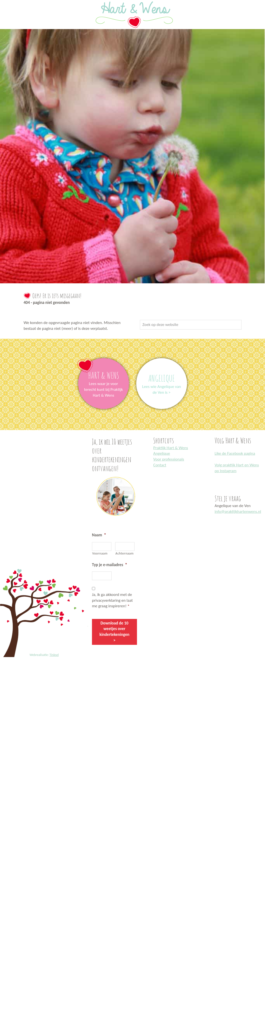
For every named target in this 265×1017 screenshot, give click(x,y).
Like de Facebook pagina (235, 453)
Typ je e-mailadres (109, 564)
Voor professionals (168, 459)
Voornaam (100, 553)
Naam (99, 535)
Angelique (161, 453)
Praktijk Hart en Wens (5, 0)
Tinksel (54, 655)
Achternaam (124, 553)
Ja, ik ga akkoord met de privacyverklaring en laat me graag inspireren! (112, 600)
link (103, 360)
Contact (159, 465)
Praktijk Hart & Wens (170, 447)
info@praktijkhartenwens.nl (238, 511)
